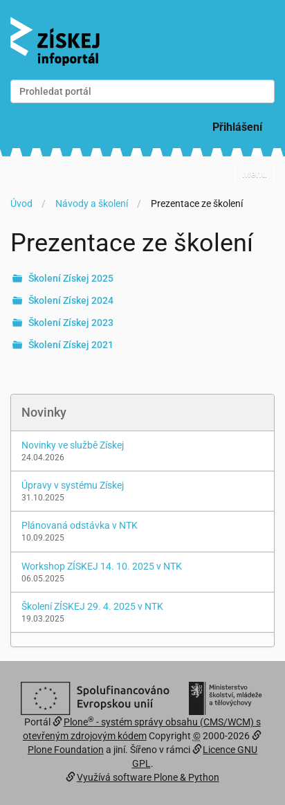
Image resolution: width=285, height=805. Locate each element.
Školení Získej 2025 (70, 278)
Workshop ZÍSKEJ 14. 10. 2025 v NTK (101, 566)
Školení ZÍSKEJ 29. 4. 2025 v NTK (92, 606)
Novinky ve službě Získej (72, 445)
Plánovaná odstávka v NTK (79, 525)
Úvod (21, 203)
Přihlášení (237, 127)
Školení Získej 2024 (70, 300)
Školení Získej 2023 (70, 322)
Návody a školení (91, 203)
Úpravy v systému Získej (72, 485)
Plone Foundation (66, 749)
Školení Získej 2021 (70, 344)
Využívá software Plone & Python (148, 777)
